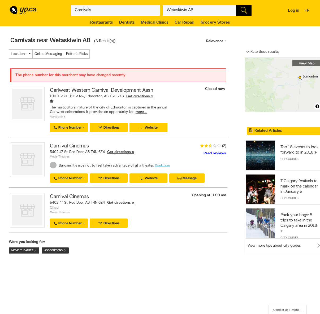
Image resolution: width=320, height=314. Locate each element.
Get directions (138, 96)
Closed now (215, 89)
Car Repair (184, 22)
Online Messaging (48, 54)
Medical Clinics (154, 22)
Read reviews (215, 153)
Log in (293, 10)
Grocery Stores (215, 22)
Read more (162, 165)
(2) (224, 146)
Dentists (127, 22)
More (295, 310)
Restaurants (101, 22)
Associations (58, 116)
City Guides (289, 159)
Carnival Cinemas (69, 146)
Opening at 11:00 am (209, 195)
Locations (18, 54)
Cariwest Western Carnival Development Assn (101, 90)
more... (141, 112)
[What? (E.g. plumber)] (115, 10)
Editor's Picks (77, 54)
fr (308, 11)
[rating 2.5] (209, 147)
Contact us (280, 310)
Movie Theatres (60, 156)
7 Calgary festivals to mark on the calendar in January (299, 186)
